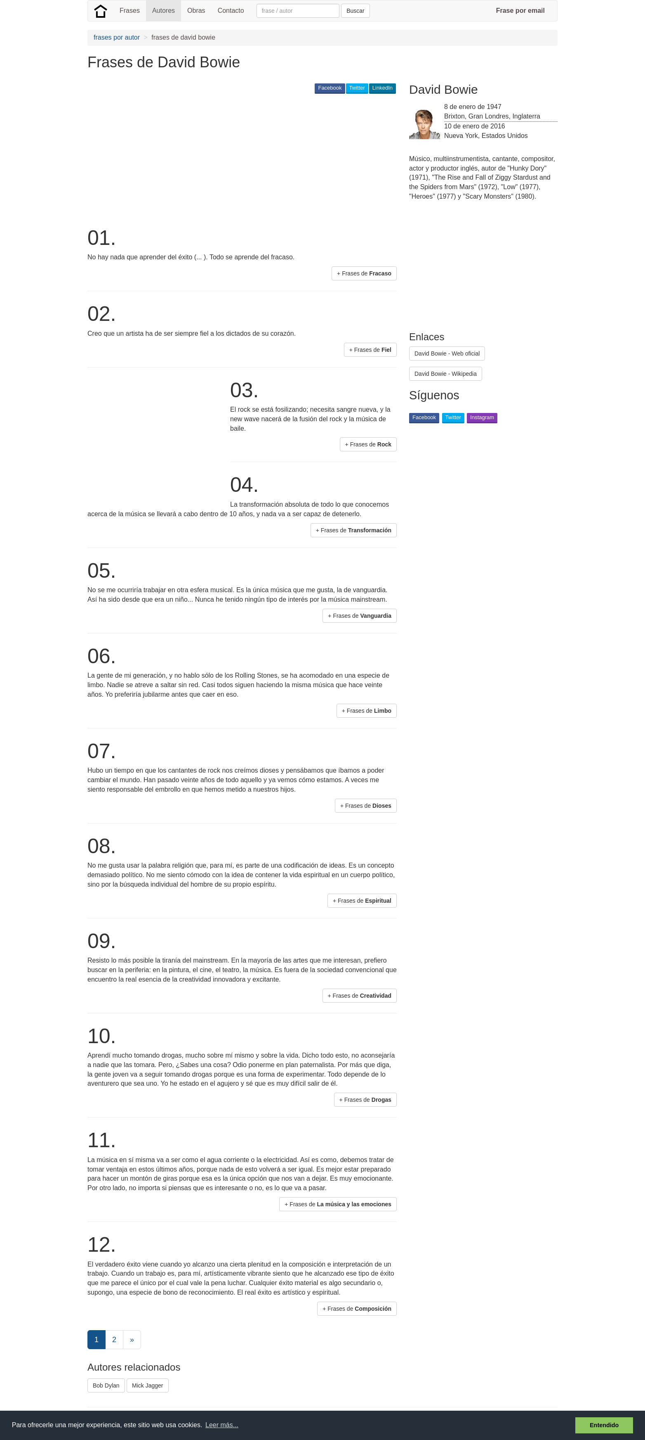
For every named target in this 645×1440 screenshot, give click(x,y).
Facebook (329, 88)
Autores (163, 10)
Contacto (231, 10)
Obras (196, 10)
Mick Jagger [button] (147, 1385)
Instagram (482, 417)
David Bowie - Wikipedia (445, 373)
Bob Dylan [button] (106, 1385)
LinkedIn (382, 88)
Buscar (355, 10)
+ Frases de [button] (364, 273)
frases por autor (117, 37)
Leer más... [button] (221, 1424)
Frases (130, 10)
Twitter (357, 88)
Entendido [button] (604, 1425)
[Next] (132, 1339)
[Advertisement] (237, 159)
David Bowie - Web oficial (447, 353)
